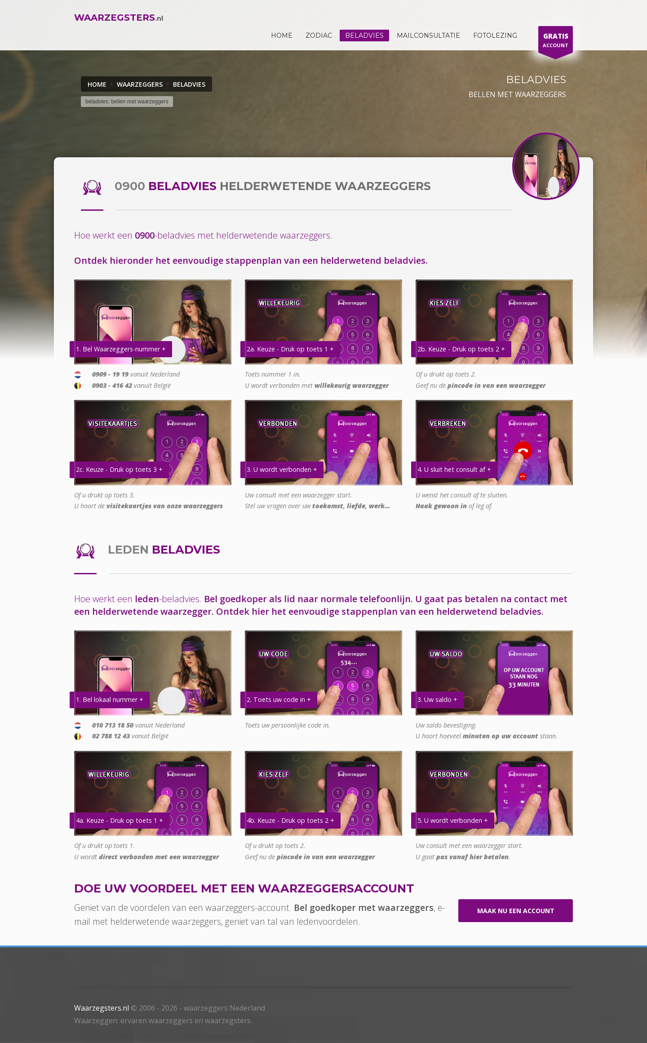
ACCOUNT (555, 42)
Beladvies (364, 35)
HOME (281, 35)
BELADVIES (189, 84)
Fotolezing (495, 35)
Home (97, 84)
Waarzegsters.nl (101, 1008)
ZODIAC (319, 35)
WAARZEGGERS (140, 84)
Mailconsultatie (428, 35)
